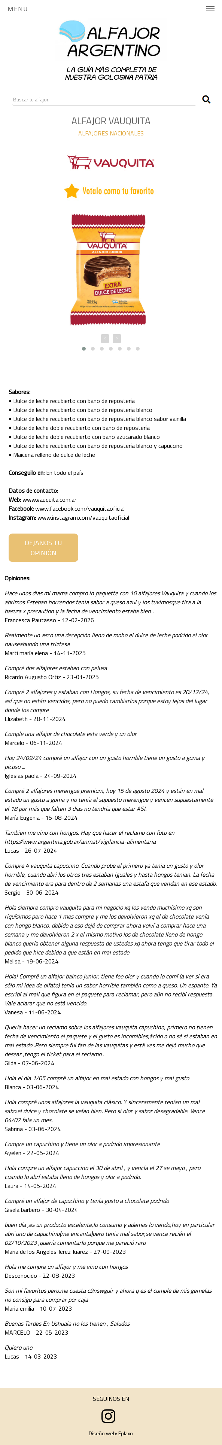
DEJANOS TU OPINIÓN (43, 548)
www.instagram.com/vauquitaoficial (83, 517)
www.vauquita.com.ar (49, 499)
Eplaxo (125, 1433)
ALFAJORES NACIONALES (111, 133)
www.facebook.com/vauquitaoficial (80, 508)
